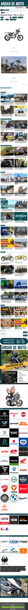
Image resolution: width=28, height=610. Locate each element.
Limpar (2, 17)
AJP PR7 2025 (14, 78)
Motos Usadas (3, 566)
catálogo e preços (6, 10)
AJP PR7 (14, 47)
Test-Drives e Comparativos (6, 119)
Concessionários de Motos (17, 567)
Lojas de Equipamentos (21, 569)
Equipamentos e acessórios (6, 145)
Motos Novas (15, 566)
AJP (2, 19)
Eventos (2, 305)
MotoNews (3, 92)
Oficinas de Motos (7, 569)
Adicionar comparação (13, 51)
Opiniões (3, 172)
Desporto (3, 225)
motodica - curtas (19, 11)
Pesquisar (25, 332)
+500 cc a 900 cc (12, 19)
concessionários (22, 10)
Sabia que (3, 252)
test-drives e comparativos (12, 11)
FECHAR (12, 607)
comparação (7, 12)
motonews (6, 11)
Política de (12, 609)
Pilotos (15, 571)
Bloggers (11, 571)
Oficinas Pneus (13, 569)
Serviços (18, 571)
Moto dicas (3, 278)
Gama (7, 19)
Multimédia (3, 198)
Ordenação (14, 17)
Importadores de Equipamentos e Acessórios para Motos (11, 570)
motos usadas (12, 10)
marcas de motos (16, 10)
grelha (4, 12)
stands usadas (3, 11)
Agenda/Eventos (9, 566)
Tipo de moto (20, 17)
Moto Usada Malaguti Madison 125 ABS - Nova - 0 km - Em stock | (14, 586)
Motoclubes (7, 571)
